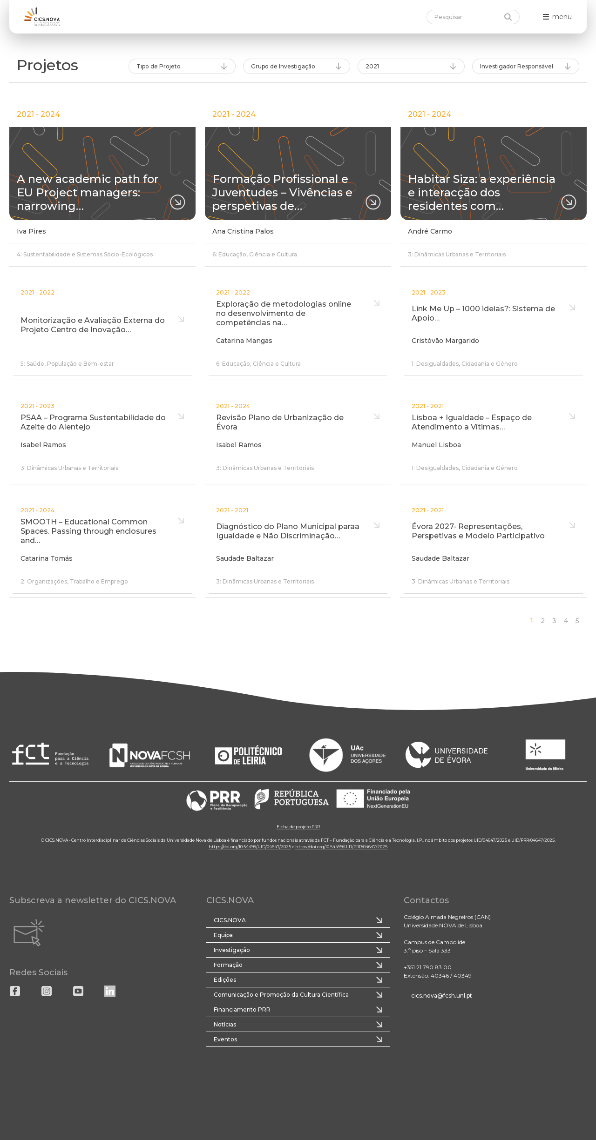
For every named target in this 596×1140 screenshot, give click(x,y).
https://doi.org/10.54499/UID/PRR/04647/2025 (341, 846)
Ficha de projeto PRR (298, 826)
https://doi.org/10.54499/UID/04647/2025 (250, 846)
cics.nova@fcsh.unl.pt (441, 995)
